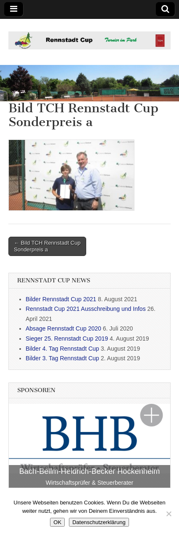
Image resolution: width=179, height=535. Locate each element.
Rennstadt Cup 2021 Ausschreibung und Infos (86, 308)
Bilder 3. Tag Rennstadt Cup (62, 358)
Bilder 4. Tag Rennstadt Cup (62, 348)
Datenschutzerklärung (98, 522)
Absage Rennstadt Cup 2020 (63, 328)
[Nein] (168, 513)
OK (57, 522)
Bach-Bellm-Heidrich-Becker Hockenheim (89, 471)
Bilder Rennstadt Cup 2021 (61, 299)
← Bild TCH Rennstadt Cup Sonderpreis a (47, 246)
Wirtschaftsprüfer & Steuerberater (90, 482)
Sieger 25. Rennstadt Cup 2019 (67, 338)
